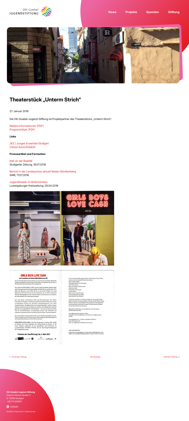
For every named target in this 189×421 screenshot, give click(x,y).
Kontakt (10, 411)
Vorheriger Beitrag (19, 357)
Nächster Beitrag (170, 357)
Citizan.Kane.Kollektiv (23, 147)
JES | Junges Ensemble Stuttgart (29, 143)
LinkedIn (14, 406)
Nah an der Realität (21, 160)
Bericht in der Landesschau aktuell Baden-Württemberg (43, 171)
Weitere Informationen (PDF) (27, 126)
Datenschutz (30, 411)
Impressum (19, 411)
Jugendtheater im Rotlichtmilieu (29, 182)
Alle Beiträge (95, 357)
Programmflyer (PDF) (22, 129)
